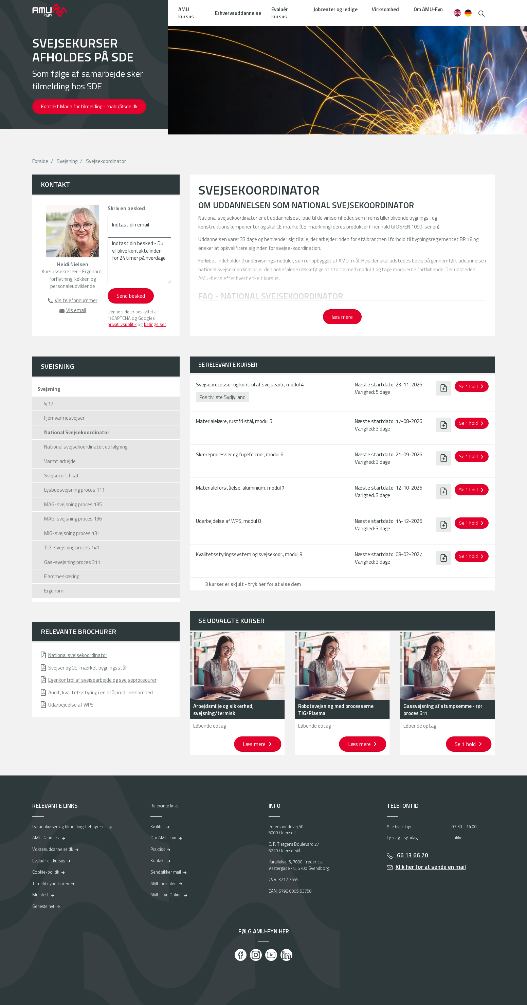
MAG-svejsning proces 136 (73, 519)
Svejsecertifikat (61, 475)
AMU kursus (186, 12)
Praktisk (157, 849)
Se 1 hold (466, 744)
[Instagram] (256, 955)
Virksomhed (385, 9)
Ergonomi (54, 591)
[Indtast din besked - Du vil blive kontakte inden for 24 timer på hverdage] (139, 260)
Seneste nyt (43, 906)
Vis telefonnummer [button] (76, 300)
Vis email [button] (76, 310)
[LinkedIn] (286, 955)
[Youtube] (271, 955)
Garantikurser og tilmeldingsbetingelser (69, 826)
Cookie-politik (45, 872)
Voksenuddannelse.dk (52, 849)
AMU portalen (163, 883)
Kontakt (157, 860)
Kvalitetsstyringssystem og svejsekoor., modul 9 (249, 554)
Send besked (130, 296)
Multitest (40, 894)
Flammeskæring (61, 576)
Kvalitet (157, 826)
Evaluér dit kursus (48, 860)
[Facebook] (241, 955)
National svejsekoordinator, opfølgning (85, 447)
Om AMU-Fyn (428, 9)
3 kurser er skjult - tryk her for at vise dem (253, 584)
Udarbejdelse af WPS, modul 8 (228, 521)
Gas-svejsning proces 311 (72, 562)
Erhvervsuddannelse (238, 13)
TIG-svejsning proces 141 (71, 547)
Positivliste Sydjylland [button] (222, 397)
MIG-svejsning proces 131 (72, 533)
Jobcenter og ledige (335, 9)
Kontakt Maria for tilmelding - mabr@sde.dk (89, 106)
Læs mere (255, 744)
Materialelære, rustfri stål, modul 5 (234, 421)
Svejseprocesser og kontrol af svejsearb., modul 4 (250, 384)
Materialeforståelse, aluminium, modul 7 (240, 487)
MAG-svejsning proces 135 (73, 504)
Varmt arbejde (60, 461)
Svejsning (67, 161)
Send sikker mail (165, 872)
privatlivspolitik (122, 324)
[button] (481, 12)
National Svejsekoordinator (76, 432)
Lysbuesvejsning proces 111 (74, 490)
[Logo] (54, 10)
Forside (40, 161)
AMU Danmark (45, 837)
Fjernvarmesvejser (64, 418)
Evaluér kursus (279, 12)
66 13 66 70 (412, 855)
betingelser (155, 324)
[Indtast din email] (139, 224)
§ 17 (48, 403)
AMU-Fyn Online (166, 894)
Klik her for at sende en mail (431, 867)
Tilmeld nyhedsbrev (50, 883)
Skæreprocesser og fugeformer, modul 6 (239, 454)
